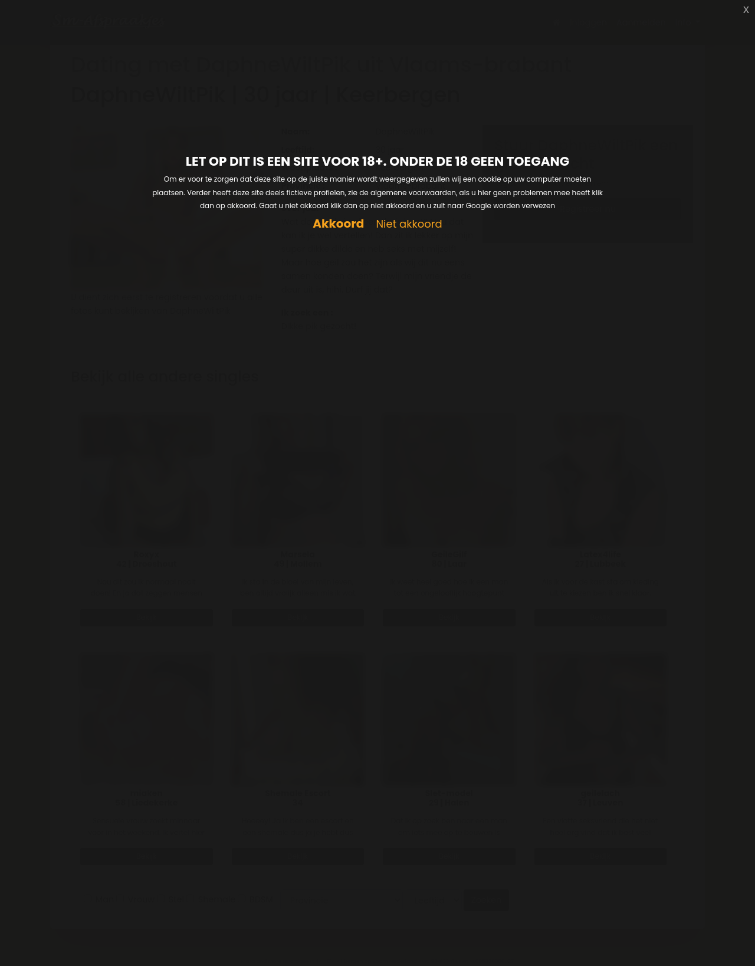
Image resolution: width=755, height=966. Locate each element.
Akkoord (338, 224)
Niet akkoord (409, 224)
